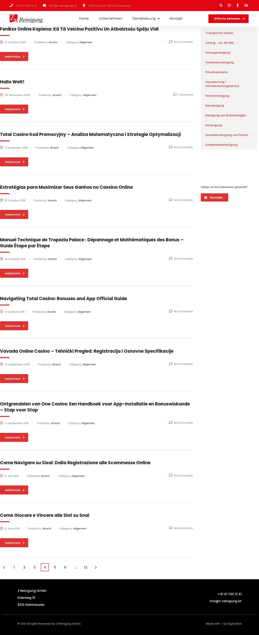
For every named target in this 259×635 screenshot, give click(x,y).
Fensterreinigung (217, 96)
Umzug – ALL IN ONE (219, 43)
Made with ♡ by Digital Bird (224, 624)
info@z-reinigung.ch (226, 601)
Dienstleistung (146, 18)
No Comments (181, 42)
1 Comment (183, 95)
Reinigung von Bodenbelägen (225, 115)
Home (84, 18)
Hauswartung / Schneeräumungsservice (222, 84)
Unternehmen (110, 18)
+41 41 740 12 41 (230, 594)
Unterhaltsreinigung (219, 62)
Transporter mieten (219, 33)
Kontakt (176, 18)
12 (85, 567)
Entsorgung (213, 125)
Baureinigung (214, 105)
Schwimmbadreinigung (221, 145)
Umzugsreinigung (217, 52)
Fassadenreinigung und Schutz (226, 135)
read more (15, 57)
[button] (228, 18)
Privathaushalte (216, 72)
